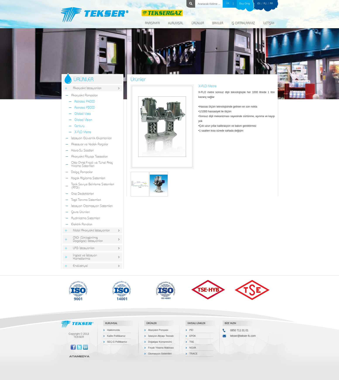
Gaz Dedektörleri (82, 193)
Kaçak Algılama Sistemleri (88, 178)
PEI (191, 330)
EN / (260, 3)
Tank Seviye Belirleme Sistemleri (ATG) (92, 186)
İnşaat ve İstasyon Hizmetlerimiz (85, 257)
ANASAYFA (152, 23)
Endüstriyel (80, 265)
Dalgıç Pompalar (82, 172)
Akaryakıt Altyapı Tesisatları (89, 156)
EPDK (192, 336)
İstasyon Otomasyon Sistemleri (92, 206)
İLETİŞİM (268, 23)
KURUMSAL (175, 23)
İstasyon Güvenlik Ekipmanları (91, 138)
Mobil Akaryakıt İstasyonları (91, 230)
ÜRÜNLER (197, 23)
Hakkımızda (113, 330)
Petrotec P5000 (84, 107)
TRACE (193, 353)
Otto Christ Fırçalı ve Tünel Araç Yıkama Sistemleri (92, 164)
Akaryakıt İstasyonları (87, 88)
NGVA (192, 347)
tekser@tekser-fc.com (243, 335)
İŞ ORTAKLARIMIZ (243, 23)
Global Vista (82, 113)
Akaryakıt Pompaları (84, 95)
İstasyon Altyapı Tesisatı (161, 336)
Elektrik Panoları (81, 224)
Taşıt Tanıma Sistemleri (86, 199)
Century (79, 126)
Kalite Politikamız (116, 336)
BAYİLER (217, 23)
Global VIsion (83, 119)
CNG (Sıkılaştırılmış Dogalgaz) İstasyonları (88, 239)
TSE (191, 341)
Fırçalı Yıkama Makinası (161, 347)
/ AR (270, 3)
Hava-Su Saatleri (82, 150)
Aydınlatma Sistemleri (85, 218)
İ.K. (228, 3)
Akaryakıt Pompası (158, 330)
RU (265, 3)
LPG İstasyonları (84, 248)
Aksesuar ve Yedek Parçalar (89, 144)
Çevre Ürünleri (80, 212)
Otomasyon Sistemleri (160, 353)
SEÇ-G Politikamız (117, 341)
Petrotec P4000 (84, 101)
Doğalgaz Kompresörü (160, 341)
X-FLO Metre (82, 132)
